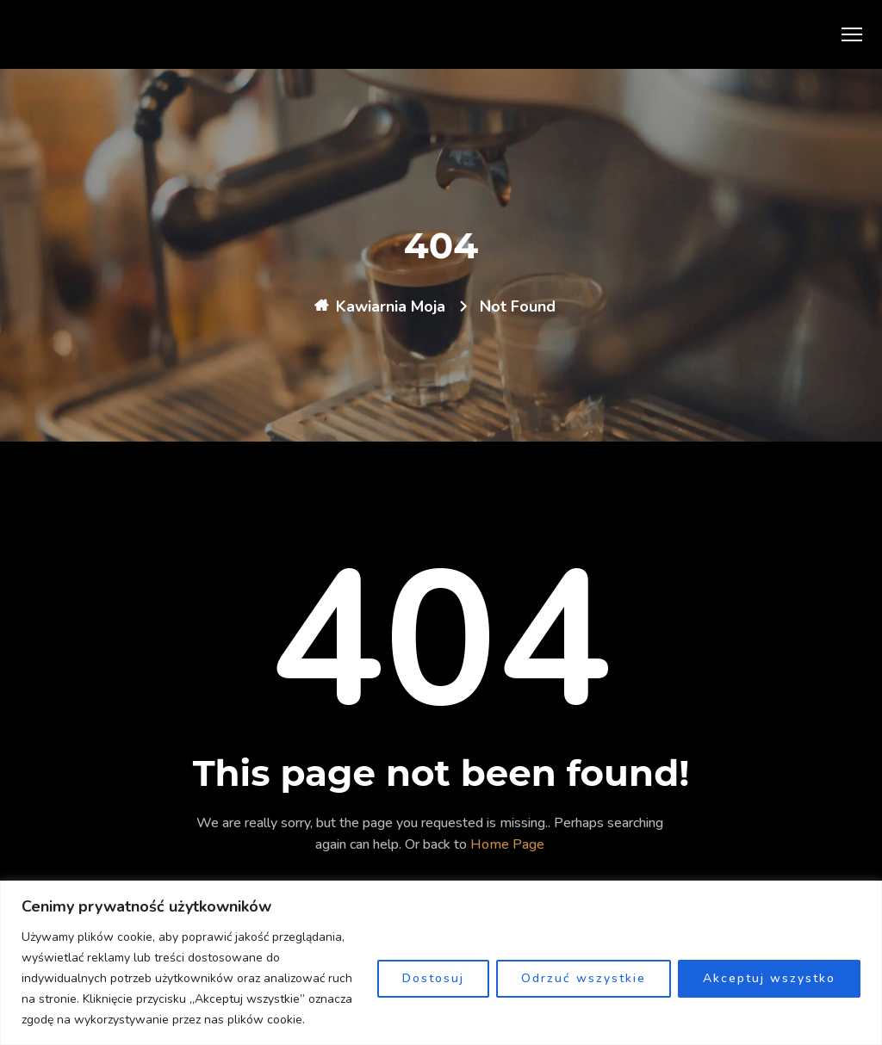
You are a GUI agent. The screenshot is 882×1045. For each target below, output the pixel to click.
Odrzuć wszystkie (583, 978)
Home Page (507, 844)
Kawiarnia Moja (390, 306)
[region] (441, 963)
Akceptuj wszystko (769, 978)
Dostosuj (433, 978)
